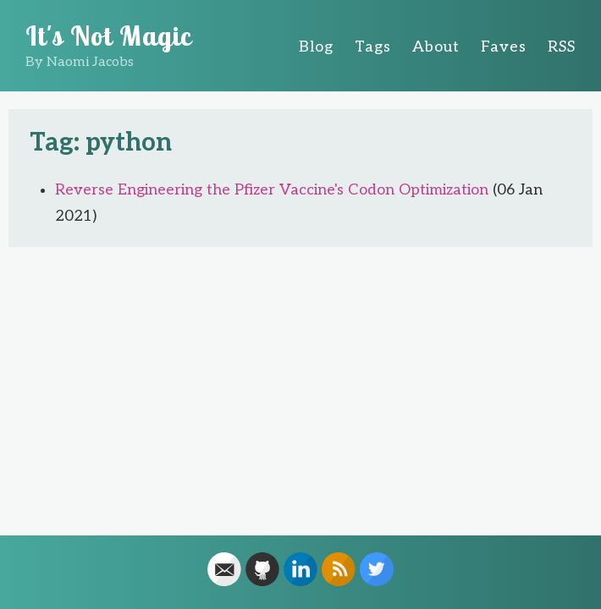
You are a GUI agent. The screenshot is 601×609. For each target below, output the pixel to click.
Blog (316, 47)
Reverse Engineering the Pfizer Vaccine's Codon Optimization (271, 190)
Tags (373, 47)
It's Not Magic (108, 35)
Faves (504, 47)
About (436, 47)
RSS (562, 47)
